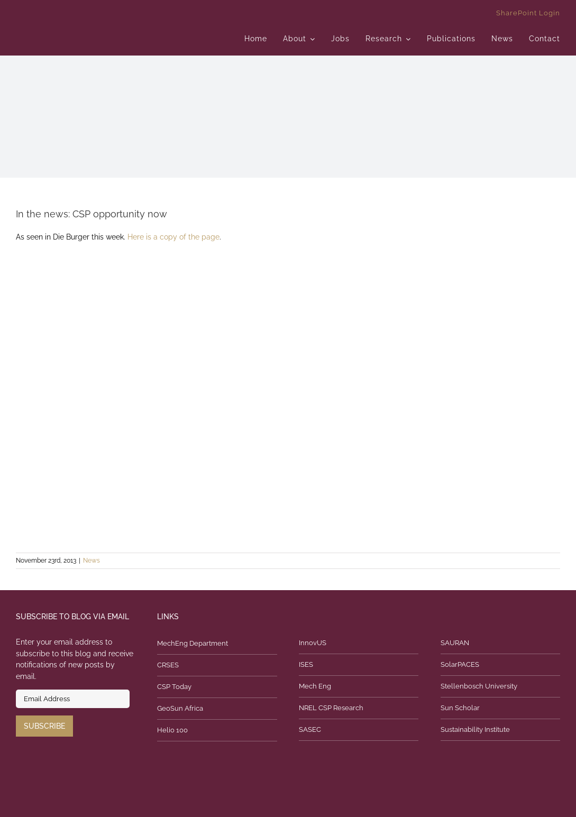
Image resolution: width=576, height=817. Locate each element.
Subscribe (44, 726)
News (91, 560)
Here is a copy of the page (173, 237)
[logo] (102, 13)
